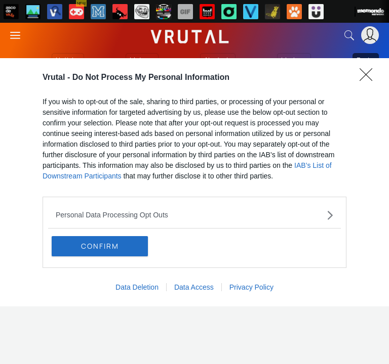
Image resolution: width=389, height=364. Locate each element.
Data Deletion (137, 287)
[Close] (369, 77)
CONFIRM (100, 246)
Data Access (194, 287)
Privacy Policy (251, 287)
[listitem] (194, 215)
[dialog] (194, 182)
